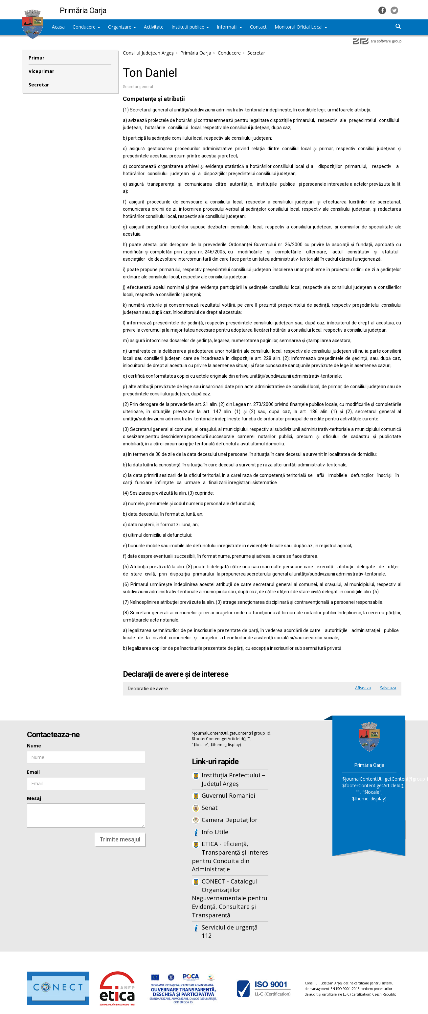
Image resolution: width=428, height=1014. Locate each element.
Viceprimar (41, 71)
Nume (34, 746)
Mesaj (34, 798)
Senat (210, 808)
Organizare (122, 27)
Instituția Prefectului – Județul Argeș (233, 779)
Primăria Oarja (195, 53)
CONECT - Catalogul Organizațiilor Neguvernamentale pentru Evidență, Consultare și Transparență (229, 898)
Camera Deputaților (230, 820)
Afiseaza (363, 688)
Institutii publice (190, 27)
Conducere (86, 27)
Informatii (229, 27)
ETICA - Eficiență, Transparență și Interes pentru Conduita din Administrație (230, 856)
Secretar (39, 85)
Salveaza (388, 688)
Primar (36, 58)
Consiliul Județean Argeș (148, 53)
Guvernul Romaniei (228, 795)
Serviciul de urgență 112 (230, 931)
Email (33, 772)
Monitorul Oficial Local (301, 27)
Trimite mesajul (120, 839)
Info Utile (215, 832)
